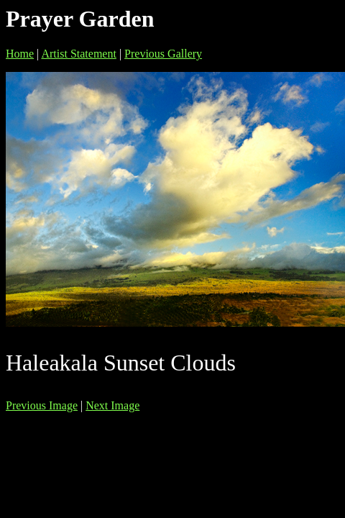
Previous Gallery (163, 53)
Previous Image (42, 405)
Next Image (112, 405)
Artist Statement (78, 53)
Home (20, 53)
